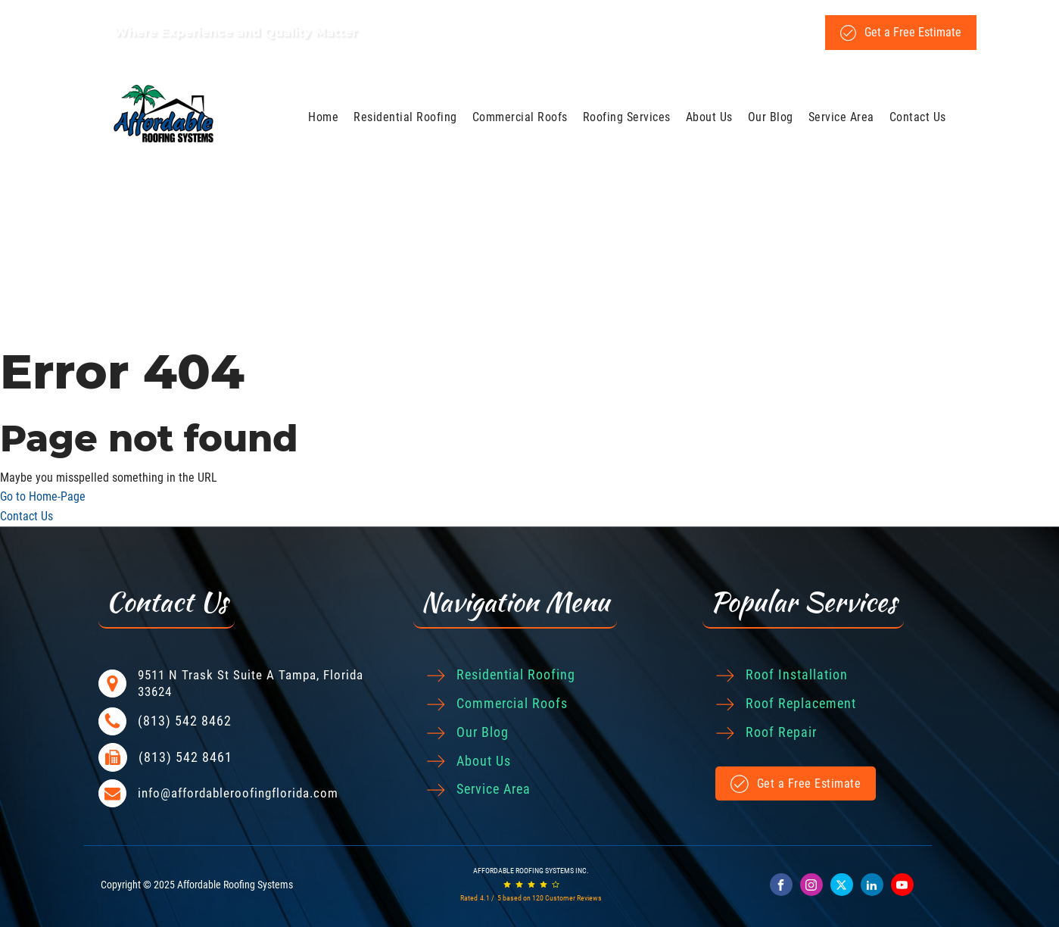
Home (323, 117)
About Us (709, 117)
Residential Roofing (405, 117)
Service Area (841, 117)
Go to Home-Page (43, 496)
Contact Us (917, 117)
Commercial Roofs (520, 117)
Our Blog (770, 117)
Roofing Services (627, 117)
